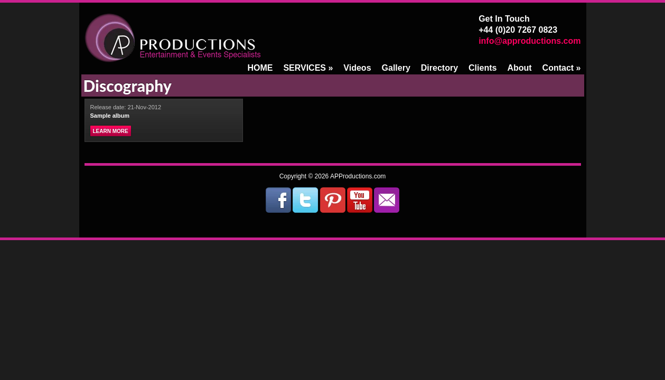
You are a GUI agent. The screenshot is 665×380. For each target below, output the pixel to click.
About (519, 67)
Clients (483, 67)
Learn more (110, 131)
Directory (439, 67)
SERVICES (308, 67)
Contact (561, 67)
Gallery (396, 67)
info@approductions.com (529, 40)
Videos (357, 67)
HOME (260, 67)
